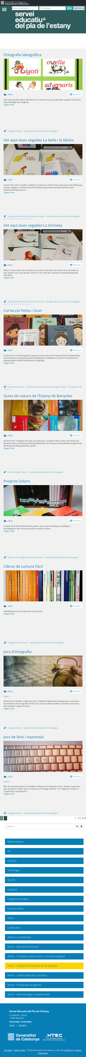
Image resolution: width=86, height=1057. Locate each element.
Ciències (11, 472)
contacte (22, 1025)
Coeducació (13, 216)
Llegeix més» (9, 104)
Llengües (11, 131)
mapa (12, 1025)
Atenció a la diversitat (29, 216)
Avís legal (8, 1050)
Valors (19, 472)
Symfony (67, 1050)
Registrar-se (78, 8)
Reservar (75, 94)
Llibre (10, 94)
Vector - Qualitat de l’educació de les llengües (37, 131)
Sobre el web (19, 1050)
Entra (69, 8)
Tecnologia (21, 557)
